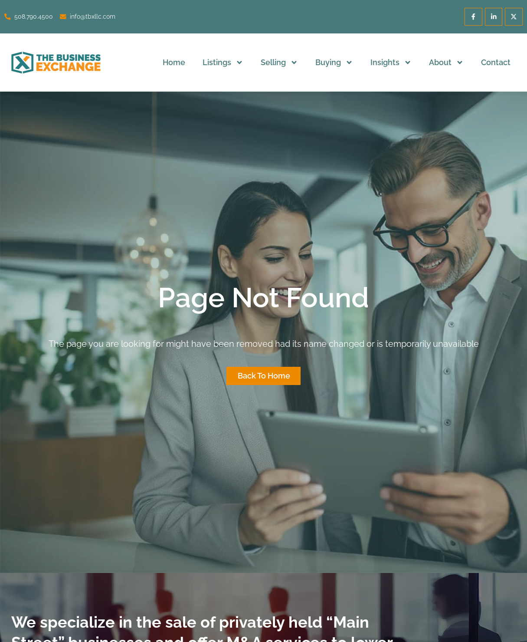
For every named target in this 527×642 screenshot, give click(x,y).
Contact (496, 62)
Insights (391, 62)
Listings (223, 62)
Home (174, 62)
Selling (279, 62)
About (446, 62)
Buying (334, 62)
